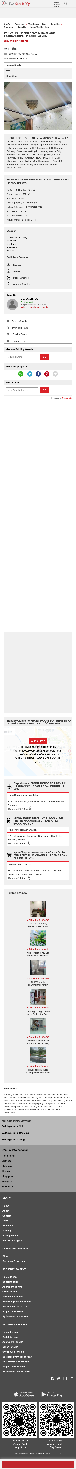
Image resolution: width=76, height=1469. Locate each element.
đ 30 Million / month (38, 949)
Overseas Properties (13, 1261)
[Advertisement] (38, 441)
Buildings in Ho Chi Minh (15, 1132)
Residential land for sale (15, 1361)
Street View (11, 76)
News (5, 1220)
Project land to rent (13, 1311)
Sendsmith (67, 398)
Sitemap (7, 1230)
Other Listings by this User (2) (34, 307)
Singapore (7, 1176)
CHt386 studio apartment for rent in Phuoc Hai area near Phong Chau (38, 986)
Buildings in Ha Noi (12, 1126)
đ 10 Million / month (38, 1007)
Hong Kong (8, 1155)
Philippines (8, 1165)
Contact (6, 1215)
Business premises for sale (17, 1356)
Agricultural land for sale (16, 1371)
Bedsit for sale (10, 1337)
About (5, 1210)
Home (5, 1205)
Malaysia (7, 1181)
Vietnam (6, 1160)
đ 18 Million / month (38, 919)
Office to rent (9, 1291)
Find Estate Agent (12, 1240)
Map (8, 70)
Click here (38, 741)
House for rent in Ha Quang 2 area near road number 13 (38, 1072)
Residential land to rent (15, 1306)
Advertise (7, 1225)
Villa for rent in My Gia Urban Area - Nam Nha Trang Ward (38, 955)
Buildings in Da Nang (13, 1139)
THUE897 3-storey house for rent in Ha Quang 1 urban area (38, 926)
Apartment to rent (12, 1286)
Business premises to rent (16, 1301)
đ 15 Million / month (38, 1036)
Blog (5, 1256)
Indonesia (7, 1186)
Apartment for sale (12, 1341)
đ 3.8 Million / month (38, 978)
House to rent (9, 1276)
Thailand (6, 1171)
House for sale (10, 1332)
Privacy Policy (10, 1235)
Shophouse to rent (12, 1296)
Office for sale (10, 1346)
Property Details (13, 65)
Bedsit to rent (10, 1281)
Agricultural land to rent (15, 1316)
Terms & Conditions (53, 1453)
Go (44, 356)
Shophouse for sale (13, 1351)
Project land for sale (13, 1366)
